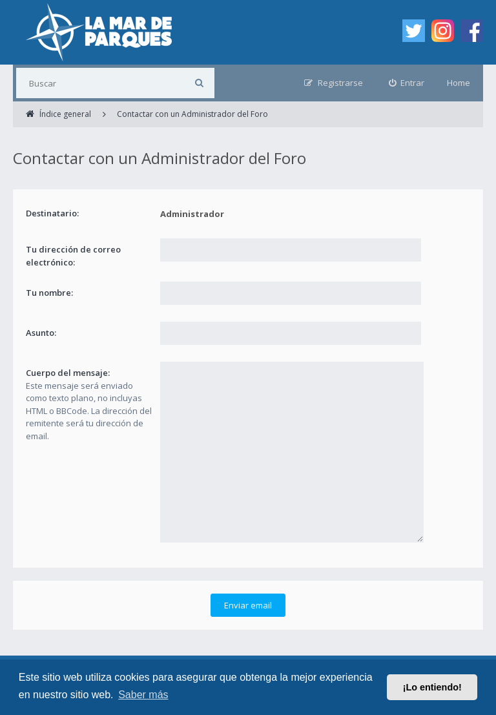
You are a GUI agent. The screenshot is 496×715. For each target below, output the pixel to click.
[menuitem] (407, 83)
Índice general (40, 657)
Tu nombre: (49, 292)
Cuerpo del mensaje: (68, 372)
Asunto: (41, 332)
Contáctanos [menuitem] (242, 657)
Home (458, 82)
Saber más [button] (143, 694)
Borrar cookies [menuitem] (309, 657)
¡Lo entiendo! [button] (432, 687)
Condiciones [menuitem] (126, 657)
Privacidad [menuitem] (184, 657)
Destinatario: (52, 213)
